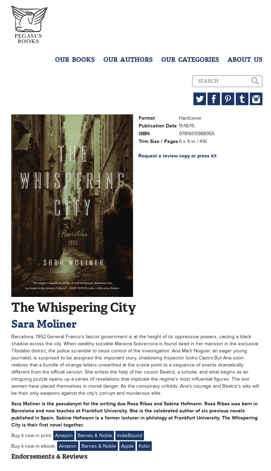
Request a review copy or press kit (177, 156)
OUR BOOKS (75, 59)
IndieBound (129, 436)
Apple (127, 446)
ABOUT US (245, 59)
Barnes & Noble (95, 436)
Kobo (144, 446)
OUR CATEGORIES (190, 59)
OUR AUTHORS (128, 59)
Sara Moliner (44, 324)
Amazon (64, 436)
